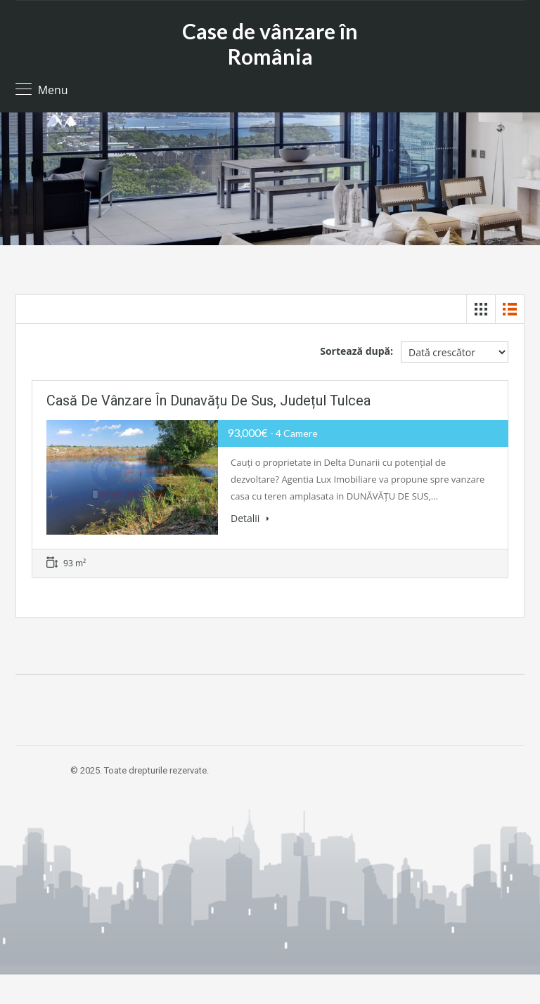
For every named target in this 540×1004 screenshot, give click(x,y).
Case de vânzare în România (270, 43)
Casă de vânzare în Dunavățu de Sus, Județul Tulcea (208, 400)
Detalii (250, 518)
